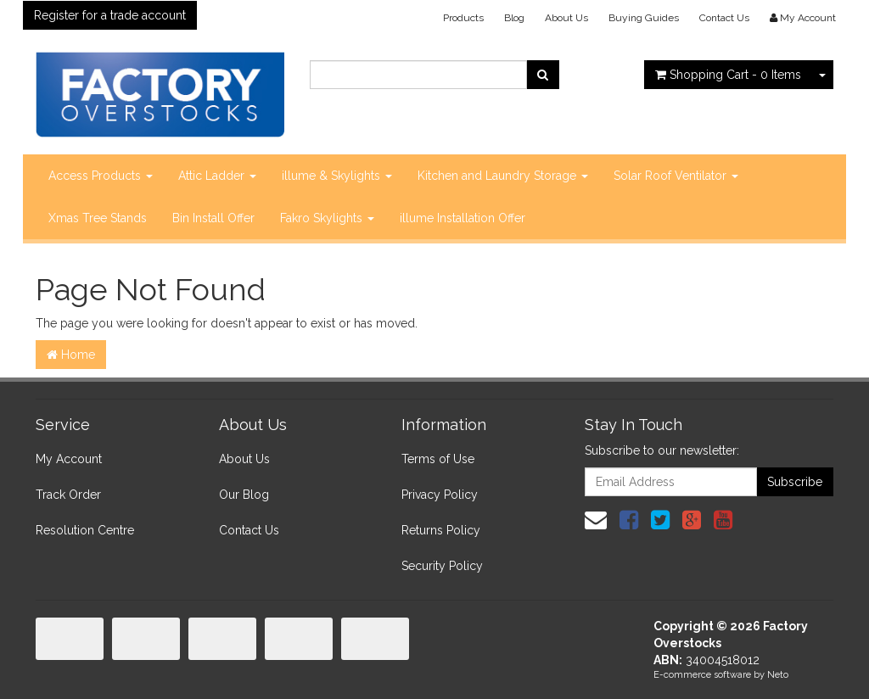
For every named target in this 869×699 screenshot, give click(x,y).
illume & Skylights (337, 175)
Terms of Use (437, 459)
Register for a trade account (110, 15)
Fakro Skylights (327, 218)
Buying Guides (643, 18)
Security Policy (442, 566)
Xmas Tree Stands (97, 218)
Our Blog (244, 494)
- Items (728, 74)
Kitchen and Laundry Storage (503, 175)
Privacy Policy (439, 494)
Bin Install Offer (213, 218)
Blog (514, 18)
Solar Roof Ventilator (676, 175)
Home (71, 354)
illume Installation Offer (462, 218)
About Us (566, 18)
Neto (777, 674)
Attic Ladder (217, 175)
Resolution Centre (85, 530)
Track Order (68, 494)
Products (463, 18)
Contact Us (724, 18)
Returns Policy (440, 530)
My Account (69, 459)
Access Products (100, 175)
